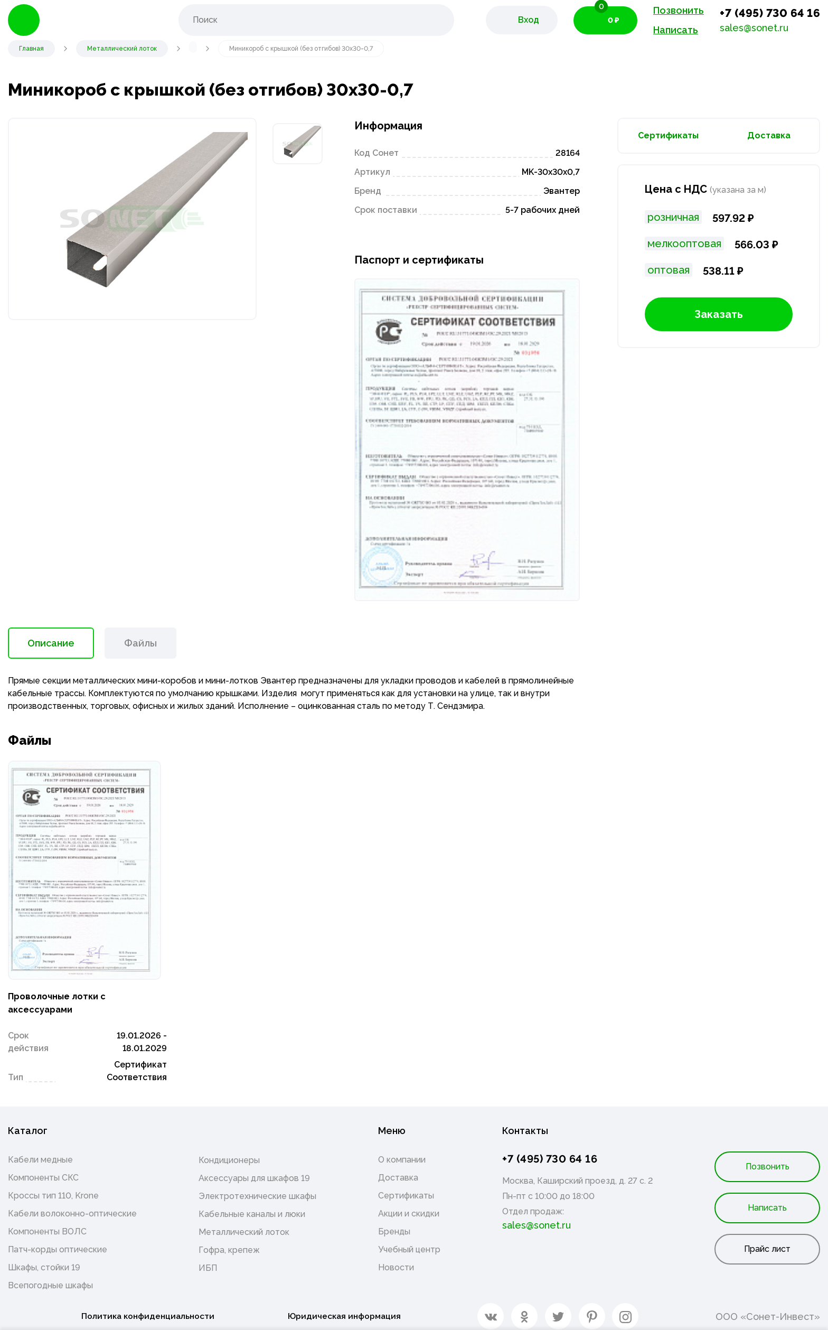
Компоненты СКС (43, 1170)
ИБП (208, 1260)
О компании (402, 1152)
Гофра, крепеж (229, 1242)
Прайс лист (767, 1241)
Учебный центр (409, 1242)
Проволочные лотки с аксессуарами (66, 992)
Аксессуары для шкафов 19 (254, 1170)
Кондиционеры (229, 1152)
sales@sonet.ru (754, 27)
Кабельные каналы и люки (252, 1206)
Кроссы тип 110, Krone (53, 1188)
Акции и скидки (408, 1206)
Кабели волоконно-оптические (72, 1206)
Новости (396, 1259)
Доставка (769, 135)
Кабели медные (40, 1152)
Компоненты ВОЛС (47, 1224)
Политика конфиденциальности (144, 1308)
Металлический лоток (244, 1224)
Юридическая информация (345, 1308)
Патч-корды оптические (57, 1242)
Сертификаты (668, 135)
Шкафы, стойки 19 (44, 1259)
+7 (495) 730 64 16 (770, 13)
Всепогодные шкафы (50, 1277)
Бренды (394, 1224)
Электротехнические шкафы (257, 1188)
